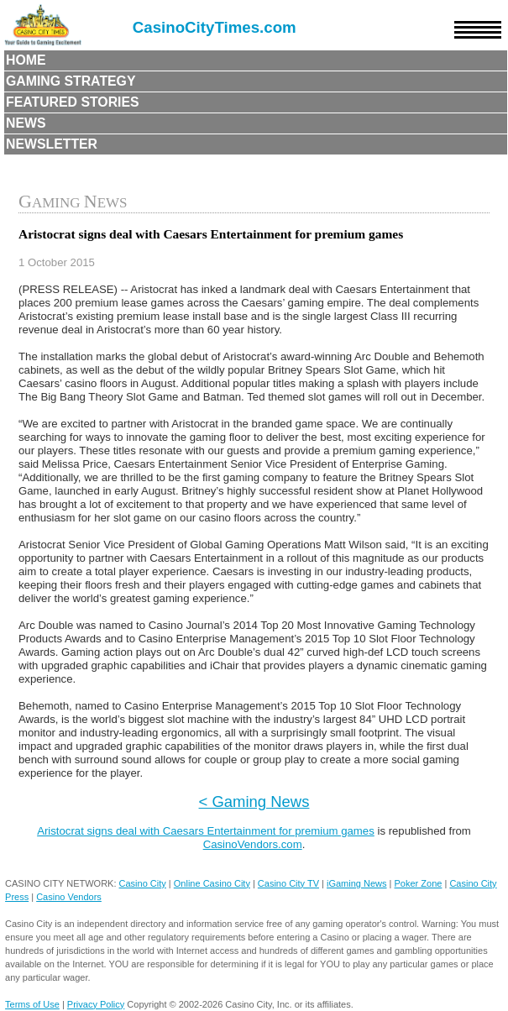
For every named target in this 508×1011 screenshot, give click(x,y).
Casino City (142, 883)
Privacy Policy (95, 1004)
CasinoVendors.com (252, 844)
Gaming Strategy (70, 81)
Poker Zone (419, 883)
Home (26, 60)
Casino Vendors (69, 897)
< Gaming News (254, 801)
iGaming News (357, 883)
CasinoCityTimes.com (214, 27)
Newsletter (51, 144)
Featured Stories (72, 102)
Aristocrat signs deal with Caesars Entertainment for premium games (205, 831)
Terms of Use (32, 1004)
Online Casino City (212, 883)
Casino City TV (288, 883)
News (26, 123)
